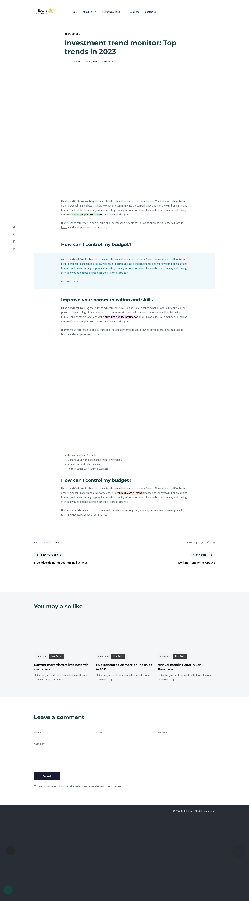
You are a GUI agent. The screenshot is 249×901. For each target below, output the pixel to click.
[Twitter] (17, 234)
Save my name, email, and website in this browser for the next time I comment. (80, 786)
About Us (89, 11)
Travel (57, 542)
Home (74, 11)
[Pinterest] (17, 241)
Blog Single (72, 33)
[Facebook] (17, 227)
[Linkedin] (17, 248)
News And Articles (112, 11)
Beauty (47, 542)
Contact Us (150, 11)
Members (134, 11)
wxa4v (77, 61)
